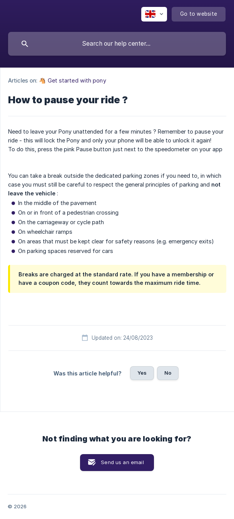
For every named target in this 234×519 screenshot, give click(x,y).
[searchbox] (117, 44)
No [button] (167, 373)
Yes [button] (142, 373)
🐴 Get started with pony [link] (72, 80)
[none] (154, 14)
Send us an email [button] (122, 462)
